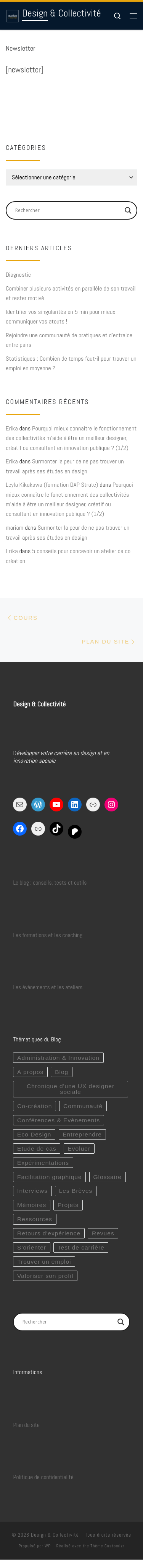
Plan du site (26, 1425)
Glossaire (107, 1177)
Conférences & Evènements (58, 1120)
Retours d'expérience (48, 1233)
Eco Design (34, 1134)
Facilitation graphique (49, 1177)
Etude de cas (36, 1148)
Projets (68, 1205)
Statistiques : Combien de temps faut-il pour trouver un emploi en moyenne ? (71, 363)
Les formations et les (37, 935)
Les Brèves (76, 1191)
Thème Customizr (107, 1546)
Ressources (34, 1219)
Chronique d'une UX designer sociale (70, 1089)
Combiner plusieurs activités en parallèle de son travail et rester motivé (71, 293)
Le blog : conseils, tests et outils (50, 883)
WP (48, 1546)
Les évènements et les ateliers (47, 987)
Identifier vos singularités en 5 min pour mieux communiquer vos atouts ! (60, 316)
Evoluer (79, 1148)
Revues (103, 1233)
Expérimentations (43, 1162)
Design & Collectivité (55, 1535)
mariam (14, 528)
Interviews (32, 1191)
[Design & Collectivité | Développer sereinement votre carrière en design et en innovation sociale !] (12, 15)
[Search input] (68, 210)
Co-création (34, 1106)
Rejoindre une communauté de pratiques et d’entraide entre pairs (69, 340)
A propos (30, 1072)
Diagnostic (18, 275)
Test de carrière (81, 1247)
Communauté (83, 1106)
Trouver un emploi (44, 1261)
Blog (61, 1072)
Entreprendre (82, 1134)
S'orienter (31, 1247)
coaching (72, 935)
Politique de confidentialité (43, 1477)
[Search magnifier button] (128, 210)
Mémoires (31, 1205)
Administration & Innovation (58, 1057)
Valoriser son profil (45, 1276)
